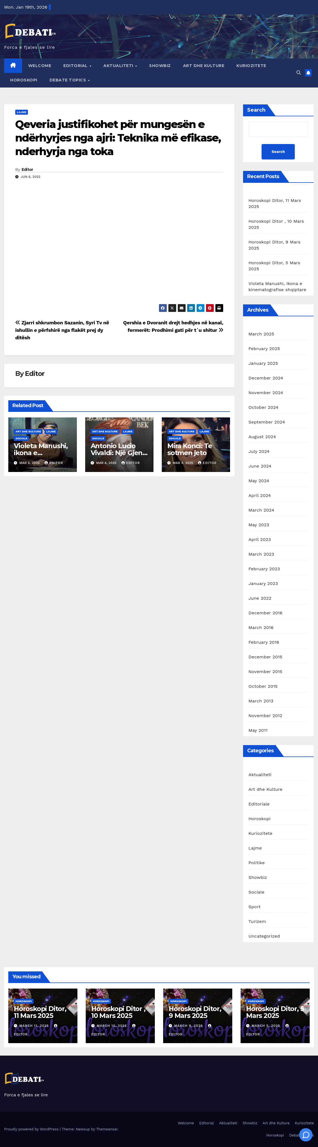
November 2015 (265, 671)
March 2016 (261, 627)
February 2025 (264, 348)
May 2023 (259, 524)
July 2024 (259, 451)
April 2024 (260, 495)
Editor (27, 169)
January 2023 (263, 583)
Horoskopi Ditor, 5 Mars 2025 (275, 1012)
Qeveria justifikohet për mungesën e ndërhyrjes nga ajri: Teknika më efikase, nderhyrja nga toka (118, 138)
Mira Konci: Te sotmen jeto (189, 449)
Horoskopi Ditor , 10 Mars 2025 (118, 1012)
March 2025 (261, 334)
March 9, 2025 (189, 1026)
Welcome (39, 65)
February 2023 (264, 568)
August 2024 (262, 436)
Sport (255, 906)
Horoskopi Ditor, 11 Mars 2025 (40, 1012)
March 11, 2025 (34, 1026)
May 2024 (259, 480)
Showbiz (160, 65)
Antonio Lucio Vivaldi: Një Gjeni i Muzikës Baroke (119, 453)
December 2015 (266, 657)
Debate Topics (68, 80)
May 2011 (258, 730)
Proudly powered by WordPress (32, 1129)
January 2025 (263, 363)
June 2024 (260, 466)
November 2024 (266, 392)
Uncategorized (264, 936)
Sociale (21, 438)
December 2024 (266, 378)
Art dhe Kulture (204, 65)
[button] (298, 72)
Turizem (257, 921)
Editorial (76, 65)
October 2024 (263, 407)
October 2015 (263, 686)
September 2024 (267, 422)
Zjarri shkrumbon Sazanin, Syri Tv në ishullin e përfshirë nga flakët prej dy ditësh (62, 330)
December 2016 (266, 612)
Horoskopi (23, 80)
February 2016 (264, 642)
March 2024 (261, 510)
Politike (257, 862)
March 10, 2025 (112, 1026)
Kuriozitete (251, 65)
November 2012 (265, 715)
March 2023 (261, 554)
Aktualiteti (118, 65)
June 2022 (260, 598)
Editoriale (259, 804)
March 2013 (261, 701)
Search (256, 110)
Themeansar (107, 1129)
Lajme (21, 112)
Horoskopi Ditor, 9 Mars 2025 (195, 1012)
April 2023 (260, 539)
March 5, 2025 (266, 1026)
